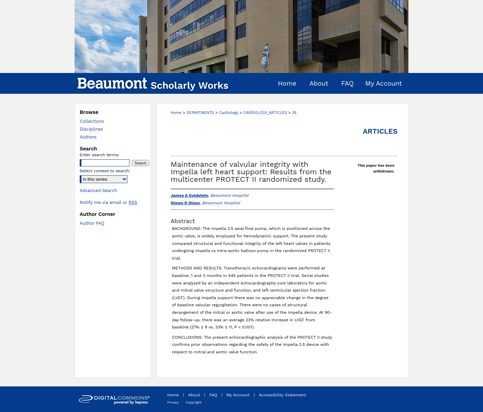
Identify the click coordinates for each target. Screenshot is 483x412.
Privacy (173, 402)
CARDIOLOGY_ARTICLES (265, 113)
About (194, 395)
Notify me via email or (108, 202)
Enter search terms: (100, 154)
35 (294, 113)
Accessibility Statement (282, 395)
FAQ (213, 395)
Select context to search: (105, 170)
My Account (238, 395)
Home (176, 113)
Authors (88, 136)
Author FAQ (92, 223)
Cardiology (228, 113)
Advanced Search (98, 190)
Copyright (194, 402)
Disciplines (91, 129)
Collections (92, 121)
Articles (380, 131)
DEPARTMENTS (200, 113)
